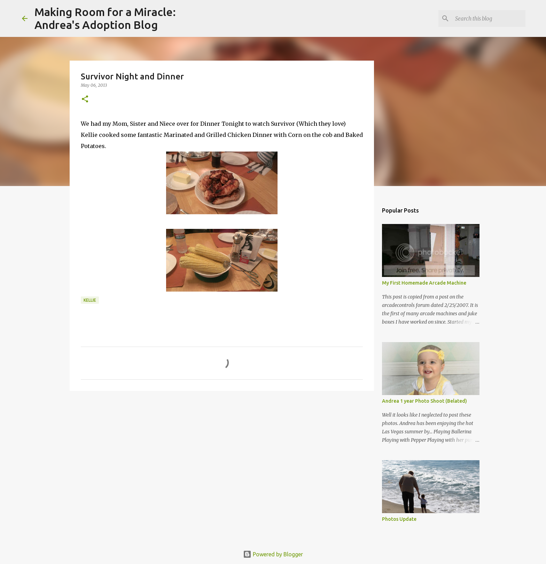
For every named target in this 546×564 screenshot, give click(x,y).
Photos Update (399, 519)
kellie (90, 300)
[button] (85, 99)
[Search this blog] (488, 18)
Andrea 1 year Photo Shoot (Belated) (424, 401)
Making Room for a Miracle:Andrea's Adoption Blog (105, 18)
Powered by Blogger (273, 554)
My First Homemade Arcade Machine (424, 283)
